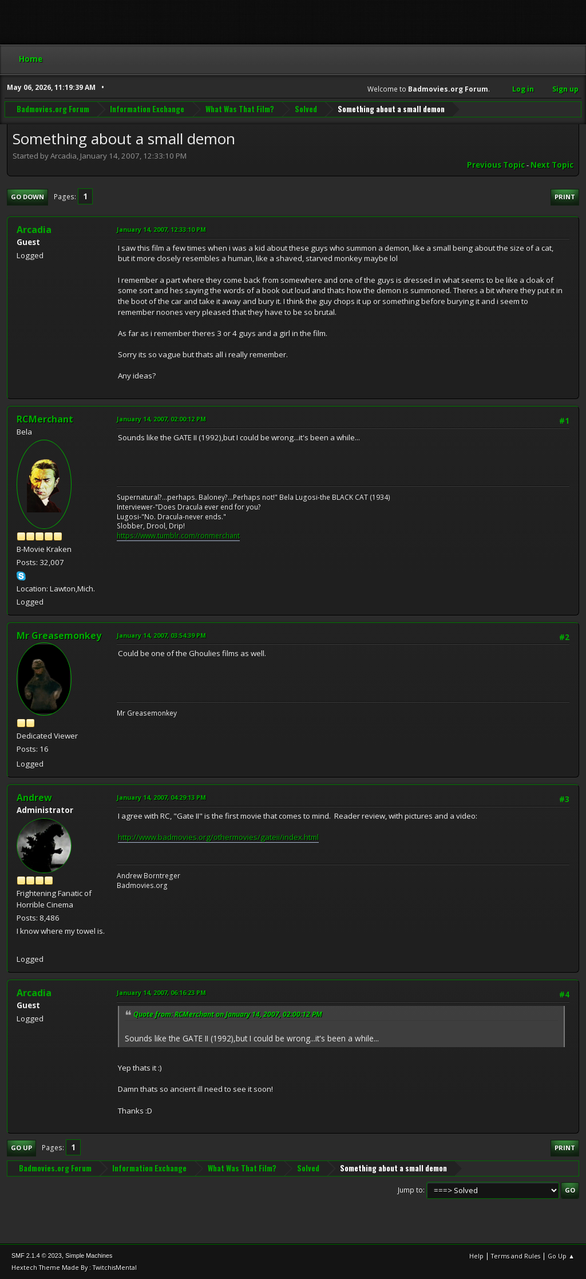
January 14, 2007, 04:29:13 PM (161, 797)
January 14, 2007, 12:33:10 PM (161, 229)
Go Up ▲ (561, 1256)
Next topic (551, 165)
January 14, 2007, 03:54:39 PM (161, 635)
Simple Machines (88, 1255)
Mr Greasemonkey (59, 635)
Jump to (410, 1190)
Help (476, 1256)
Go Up (21, 1147)
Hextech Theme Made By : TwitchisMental (74, 1267)
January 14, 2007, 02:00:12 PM (161, 419)
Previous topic (496, 165)
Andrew (34, 797)
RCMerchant (45, 419)
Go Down (27, 196)
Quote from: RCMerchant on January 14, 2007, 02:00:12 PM (227, 1014)
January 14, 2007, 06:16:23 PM (161, 992)
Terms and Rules (515, 1256)
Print (565, 196)
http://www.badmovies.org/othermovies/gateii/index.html (218, 837)
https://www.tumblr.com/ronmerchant (178, 535)
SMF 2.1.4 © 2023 (36, 1255)
